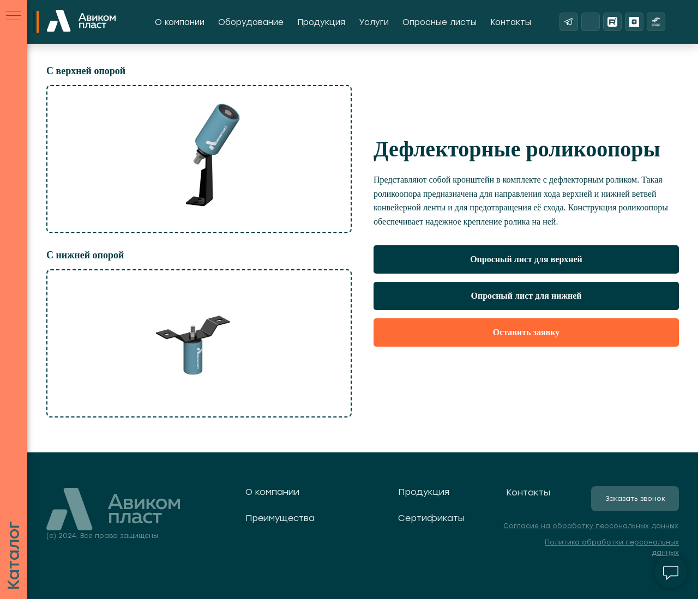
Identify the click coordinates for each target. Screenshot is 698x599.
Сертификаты (431, 518)
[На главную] (81, 22)
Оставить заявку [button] (526, 332)
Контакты (510, 22)
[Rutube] (612, 22)
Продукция (321, 22)
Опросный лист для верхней (526, 259)
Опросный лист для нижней (526, 295)
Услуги (374, 22)
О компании (179, 22)
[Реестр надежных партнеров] (656, 22)
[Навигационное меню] (13, 16)
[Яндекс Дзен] (634, 22)
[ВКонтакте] (590, 22)
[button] (635, 498)
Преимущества (280, 518)
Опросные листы (439, 22)
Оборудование (251, 22)
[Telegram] (568, 22)
